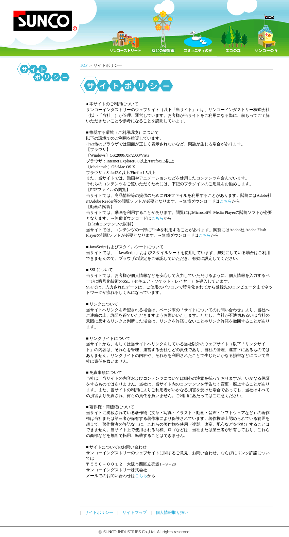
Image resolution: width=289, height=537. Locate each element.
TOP (83, 65)
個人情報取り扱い (172, 512)
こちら (226, 201)
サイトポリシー (99, 512)
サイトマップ (134, 512)
